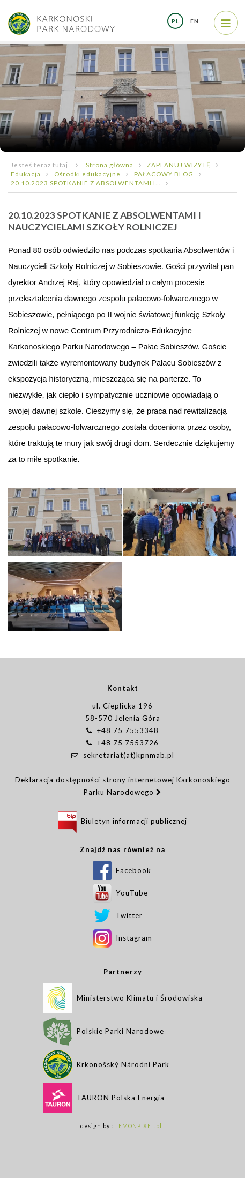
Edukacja (26, 173)
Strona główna (109, 164)
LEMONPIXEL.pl (138, 1126)
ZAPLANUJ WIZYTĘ (179, 164)
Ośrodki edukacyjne (87, 173)
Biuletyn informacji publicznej (122, 821)
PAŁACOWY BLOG (164, 173)
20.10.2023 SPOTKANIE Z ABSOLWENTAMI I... (85, 183)
